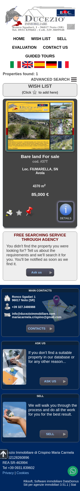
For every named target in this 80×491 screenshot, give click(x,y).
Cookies (23, 473)
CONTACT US (55, 47)
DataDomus (71, 481)
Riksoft (28, 481)
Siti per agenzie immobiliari (41, 484)
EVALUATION (24, 47)
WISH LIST (41, 39)
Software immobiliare (48, 481)
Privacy (8, 473)
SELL (62, 39)
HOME (19, 39)
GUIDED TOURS (40, 56)
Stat (73, 484)
